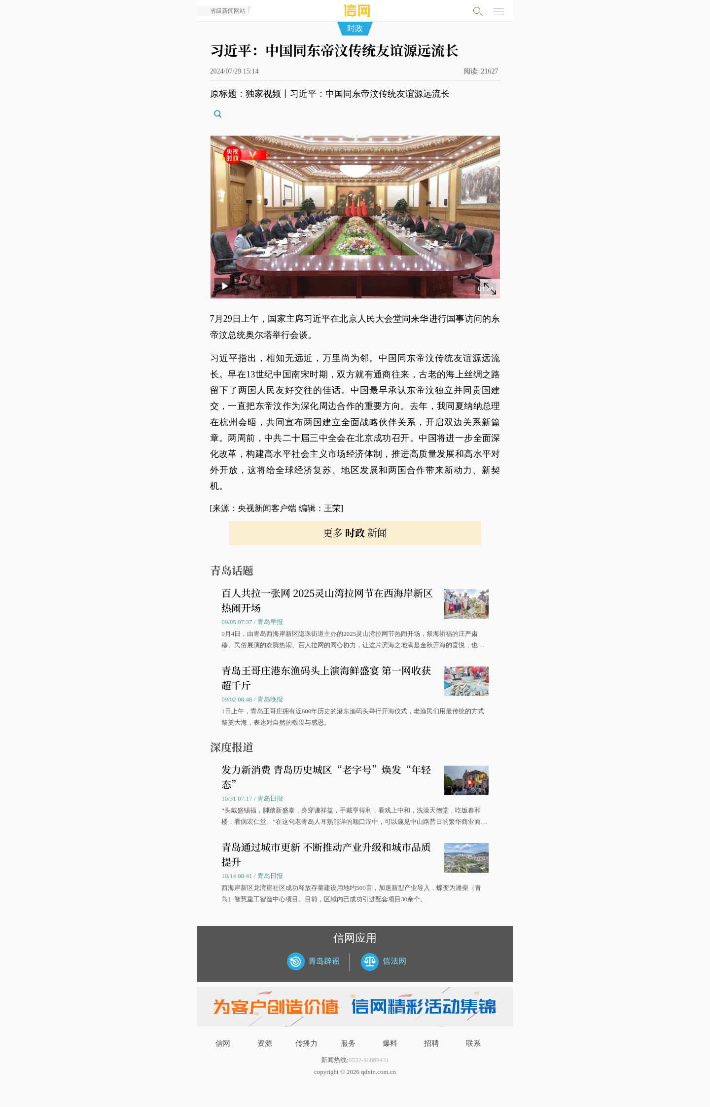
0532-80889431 (369, 1060)
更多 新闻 (355, 532)
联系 (473, 1043)
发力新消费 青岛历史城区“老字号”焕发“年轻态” (326, 776)
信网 (222, 1043)
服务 (348, 1043)
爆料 (390, 1043)
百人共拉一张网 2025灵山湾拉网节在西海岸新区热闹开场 (327, 600)
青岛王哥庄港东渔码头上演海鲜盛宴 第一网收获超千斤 (326, 677)
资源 (264, 1043)
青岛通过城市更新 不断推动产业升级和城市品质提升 (326, 854)
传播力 (306, 1043)
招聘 (431, 1043)
